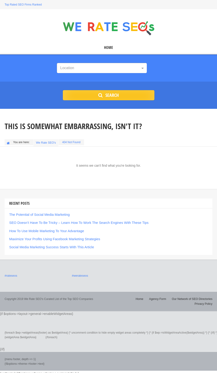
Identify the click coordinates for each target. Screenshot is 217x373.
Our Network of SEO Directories (169, 296)
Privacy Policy (203, 296)
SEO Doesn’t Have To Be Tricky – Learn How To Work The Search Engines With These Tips (74, 221)
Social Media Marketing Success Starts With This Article (49, 245)
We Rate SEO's (46, 142)
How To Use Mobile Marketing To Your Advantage (44, 229)
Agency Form (136, 296)
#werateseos (79, 273)
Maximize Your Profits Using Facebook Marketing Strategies (52, 237)
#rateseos (11, 273)
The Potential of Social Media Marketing (37, 213)
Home (108, 47)
